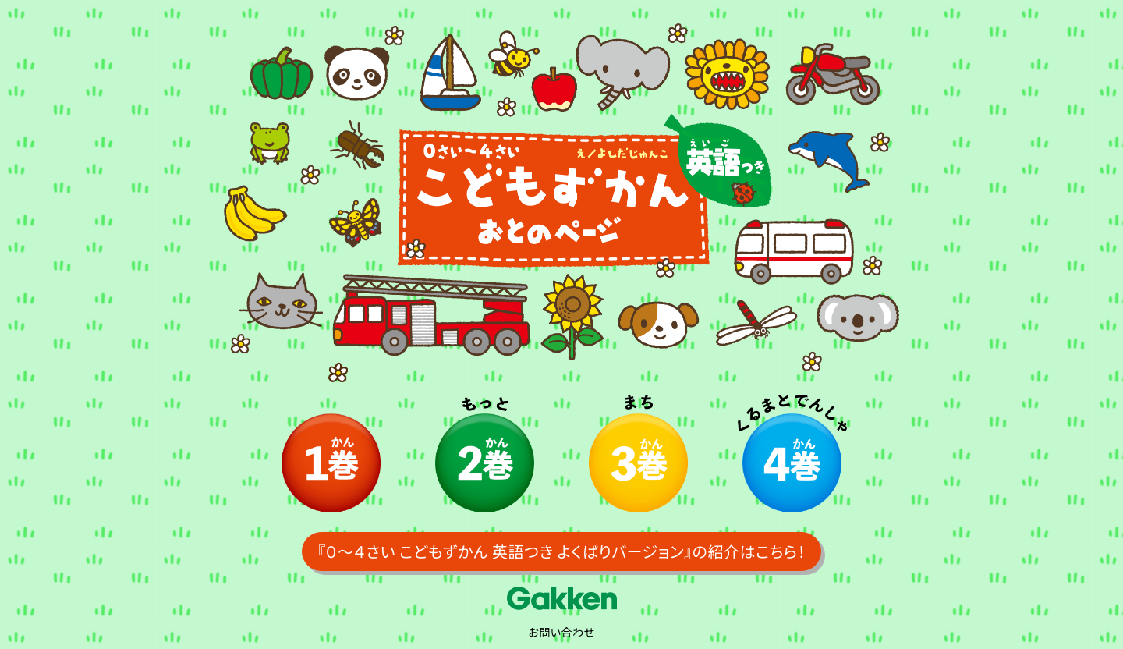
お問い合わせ (561, 632)
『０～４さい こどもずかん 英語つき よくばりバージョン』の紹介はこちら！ (561, 551)
